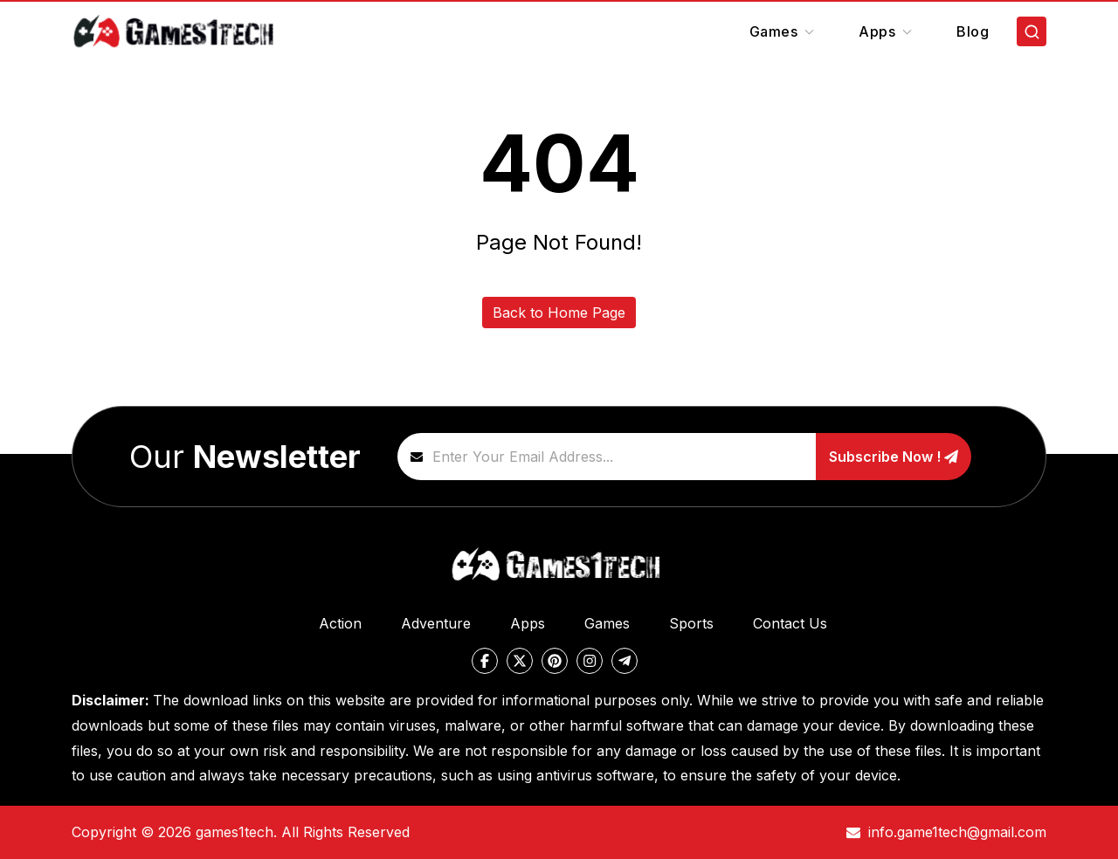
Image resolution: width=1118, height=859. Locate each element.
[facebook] (485, 661)
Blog (972, 31)
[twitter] (520, 661)
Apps (886, 31)
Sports (691, 623)
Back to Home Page (559, 312)
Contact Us (790, 623)
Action (340, 623)
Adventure (436, 623)
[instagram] (589, 661)
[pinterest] (555, 661)
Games (783, 31)
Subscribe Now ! (893, 456)
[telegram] (624, 661)
